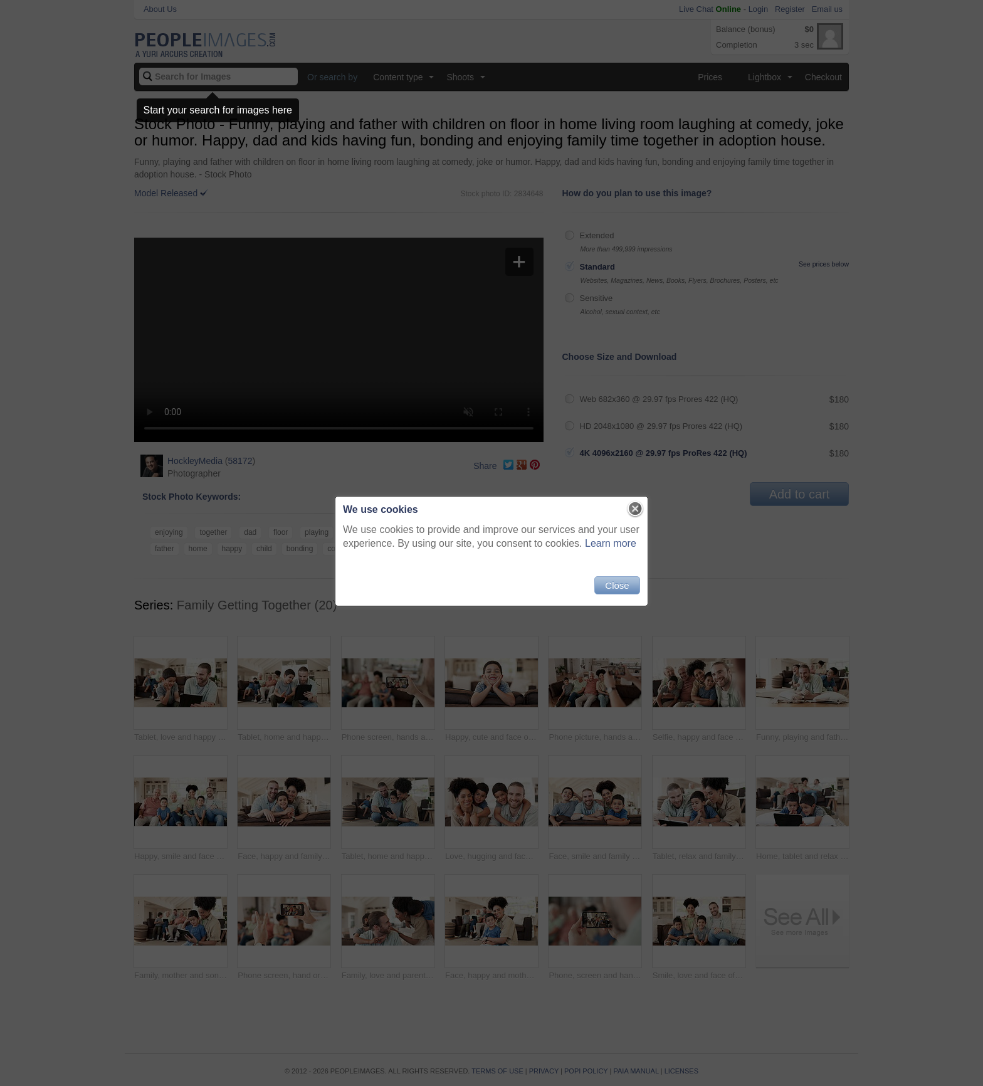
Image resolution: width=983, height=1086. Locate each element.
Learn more (610, 543)
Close (617, 585)
